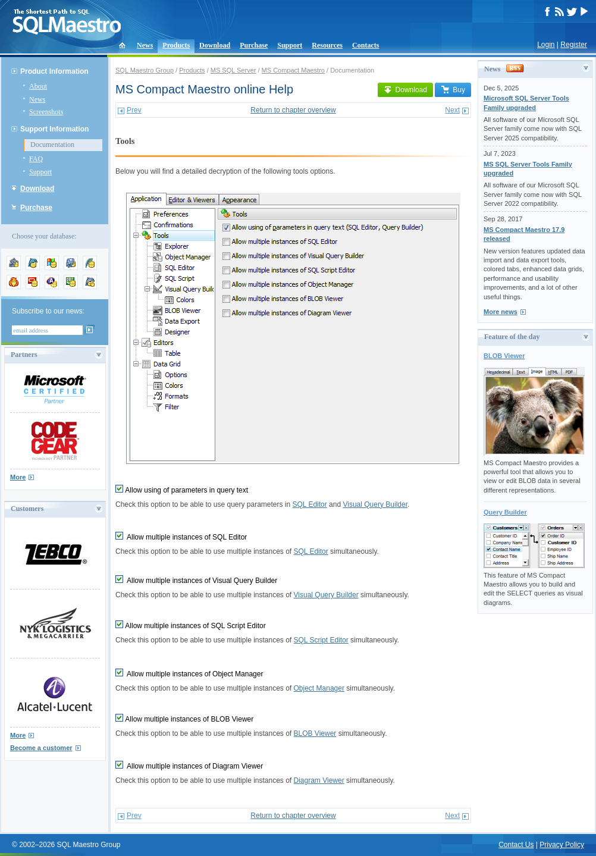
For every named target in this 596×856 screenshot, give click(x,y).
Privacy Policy (561, 845)
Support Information (54, 129)
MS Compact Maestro (293, 70)
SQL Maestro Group (144, 70)
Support (289, 45)
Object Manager (319, 688)
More (18, 477)
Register (573, 44)
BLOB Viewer (315, 733)
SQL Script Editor (321, 640)
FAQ (36, 159)
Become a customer (41, 747)
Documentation (52, 144)
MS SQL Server (233, 70)
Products (176, 45)
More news (500, 311)
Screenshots (46, 112)
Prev (134, 110)
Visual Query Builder (375, 504)
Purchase (254, 45)
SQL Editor (310, 504)
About (38, 86)
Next (452, 110)
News (145, 45)
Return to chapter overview (292, 110)
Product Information (54, 71)
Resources (327, 45)
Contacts (365, 45)
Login (545, 44)
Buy (453, 90)
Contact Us (516, 845)
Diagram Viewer (319, 780)
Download (214, 45)
